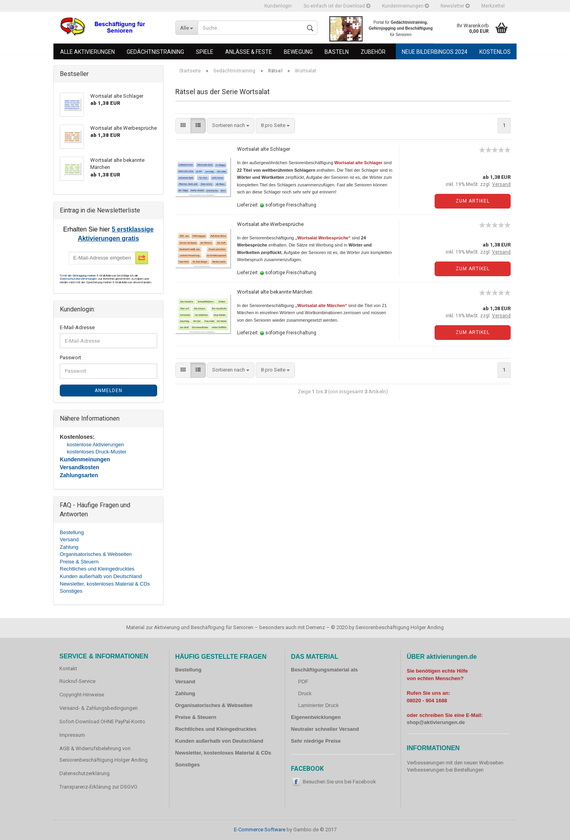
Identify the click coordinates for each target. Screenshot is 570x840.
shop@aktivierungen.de (436, 722)
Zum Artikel (473, 201)
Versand (69, 539)
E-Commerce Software (259, 829)
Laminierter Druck (318, 705)
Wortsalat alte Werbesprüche (270, 224)
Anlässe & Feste (248, 52)
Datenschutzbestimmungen (79, 279)
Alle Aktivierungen (87, 52)
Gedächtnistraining (155, 52)
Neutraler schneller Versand (325, 729)
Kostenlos (495, 52)
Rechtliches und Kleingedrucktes (97, 569)
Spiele (204, 52)
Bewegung (298, 52)
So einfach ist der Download (337, 6)
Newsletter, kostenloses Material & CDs (105, 584)
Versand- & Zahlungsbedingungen (98, 708)
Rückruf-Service (77, 681)
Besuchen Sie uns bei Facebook (339, 782)
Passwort (70, 357)
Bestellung (72, 532)
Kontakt (68, 668)
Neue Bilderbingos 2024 (434, 52)
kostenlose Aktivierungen (95, 444)
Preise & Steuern (79, 562)
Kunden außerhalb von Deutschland (101, 576)
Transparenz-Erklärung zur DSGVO (98, 787)
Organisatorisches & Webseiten (96, 554)
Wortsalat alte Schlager (263, 149)
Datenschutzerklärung (84, 773)
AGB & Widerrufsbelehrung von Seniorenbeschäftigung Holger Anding (103, 754)
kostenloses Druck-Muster (96, 452)
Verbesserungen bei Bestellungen (445, 770)
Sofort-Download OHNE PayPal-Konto (102, 721)
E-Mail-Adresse (77, 327)
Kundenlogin (278, 6)
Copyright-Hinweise (81, 695)
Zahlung (69, 547)
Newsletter (455, 6)
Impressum (72, 735)
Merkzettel (493, 6)
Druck (305, 693)
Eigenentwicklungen (316, 717)
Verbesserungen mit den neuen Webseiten (455, 763)
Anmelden (108, 390)
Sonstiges (71, 591)
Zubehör (373, 52)
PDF (303, 682)
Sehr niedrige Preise (316, 741)
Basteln (337, 52)
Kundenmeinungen (405, 6)
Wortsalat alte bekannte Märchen (274, 292)
